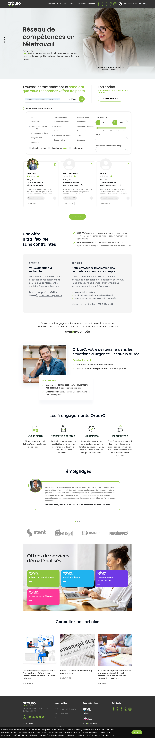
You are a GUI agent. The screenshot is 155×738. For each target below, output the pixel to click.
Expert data (35, 122)
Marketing (35, 142)
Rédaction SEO (70, 198)
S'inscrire (91, 4)
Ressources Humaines (85, 126)
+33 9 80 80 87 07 (33, 717)
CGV (56, 718)
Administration (83, 117)
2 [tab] (4, 39)
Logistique (81, 140)
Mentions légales (61, 713)
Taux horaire (101, 117)
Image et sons (36, 138)
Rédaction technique (35, 198)
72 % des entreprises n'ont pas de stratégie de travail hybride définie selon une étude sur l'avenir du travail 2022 (114, 674)
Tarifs (59, 4)
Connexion (82, 4)
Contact (72, 4)
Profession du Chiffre (62, 135)
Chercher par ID (37, 148)
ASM (64, 4)
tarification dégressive (50, 295)
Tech (33, 117)
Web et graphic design (40, 133)
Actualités (51, 4)
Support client (59, 140)
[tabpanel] (77, 43)
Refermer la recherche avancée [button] (39, 108)
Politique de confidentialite (65, 709)
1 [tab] (4, 37)
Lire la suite (32, 203)
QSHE (79, 135)
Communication (60, 117)
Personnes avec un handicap (108, 146)
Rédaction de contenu (109, 198)
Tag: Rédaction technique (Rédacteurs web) (43, 99)
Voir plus (77, 217)
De (97, 122)
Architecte (81, 122)
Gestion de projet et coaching (39, 127)
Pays (97, 135)
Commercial (82, 131)
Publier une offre (110, 98)
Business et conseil (61, 122)
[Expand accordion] (30, 117)
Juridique (57, 131)
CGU (56, 722)
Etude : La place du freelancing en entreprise (76, 671)
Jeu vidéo (57, 126)
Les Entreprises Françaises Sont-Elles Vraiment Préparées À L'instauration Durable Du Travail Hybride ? (39, 674)
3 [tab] (79, 521)
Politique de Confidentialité (102, 735)
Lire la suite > (29, 683)
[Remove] (59, 99)
